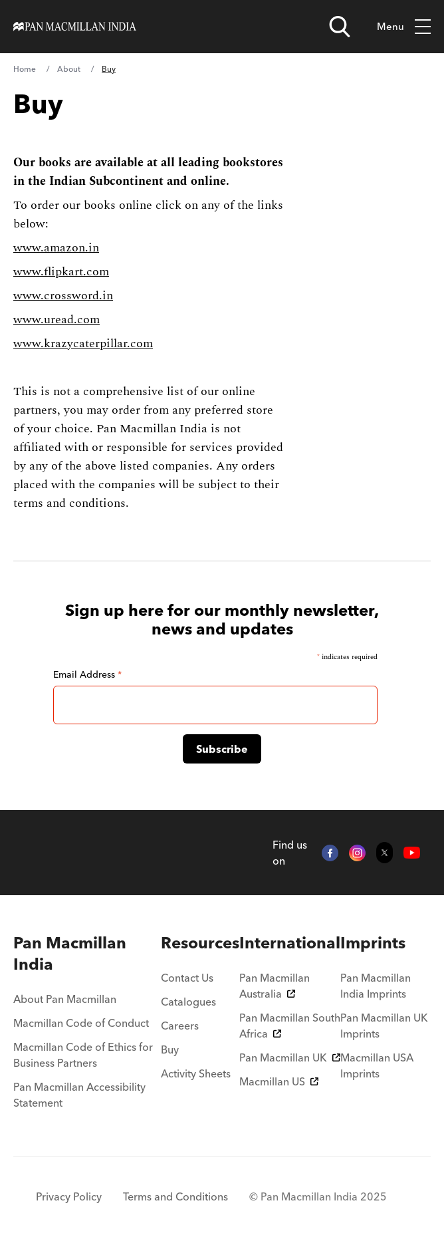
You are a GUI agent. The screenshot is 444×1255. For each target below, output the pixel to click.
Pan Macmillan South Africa (289, 1025)
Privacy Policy (69, 1196)
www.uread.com (56, 320)
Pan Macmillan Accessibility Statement (79, 1094)
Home (24, 69)
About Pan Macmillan (64, 999)
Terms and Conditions (175, 1196)
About (68, 69)
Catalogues (188, 1001)
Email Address (87, 674)
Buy (170, 1049)
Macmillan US (278, 1081)
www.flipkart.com (61, 272)
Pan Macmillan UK (289, 1057)
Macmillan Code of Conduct (81, 1023)
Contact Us (187, 977)
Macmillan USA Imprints (376, 1065)
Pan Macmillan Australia (274, 985)
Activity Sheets (196, 1073)
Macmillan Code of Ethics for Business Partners (83, 1054)
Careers (180, 1025)
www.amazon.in (56, 248)
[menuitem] (87, 953)
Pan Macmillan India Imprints (375, 985)
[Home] (74, 26)
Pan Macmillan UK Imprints (384, 1025)
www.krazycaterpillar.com (83, 343)
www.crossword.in (63, 296)
